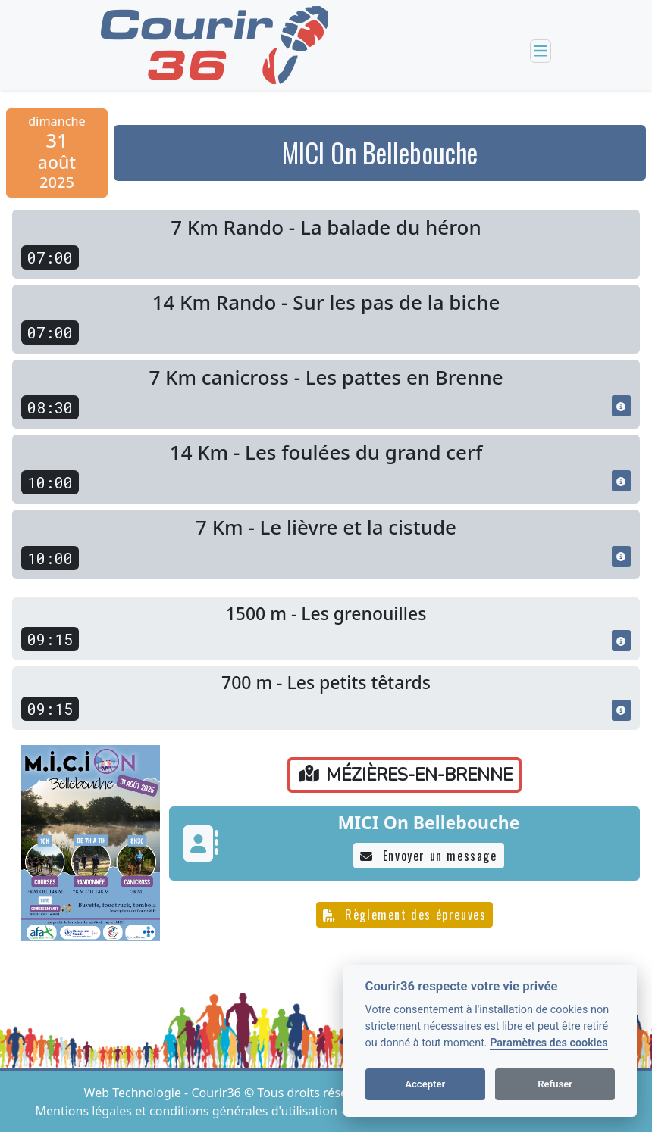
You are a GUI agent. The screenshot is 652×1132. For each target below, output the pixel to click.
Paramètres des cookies (548, 1043)
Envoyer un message (428, 856)
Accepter (425, 1084)
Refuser (555, 1084)
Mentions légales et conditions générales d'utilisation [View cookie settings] (188, 1110)
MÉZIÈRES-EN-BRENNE (406, 775)
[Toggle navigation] (540, 51)
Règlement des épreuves (405, 915)
